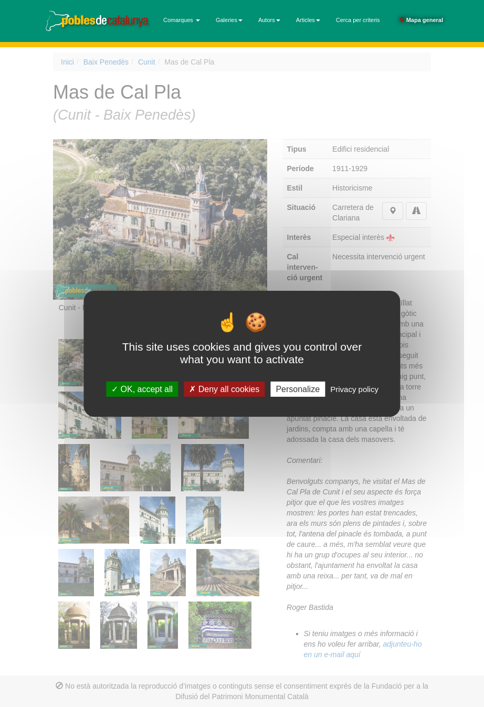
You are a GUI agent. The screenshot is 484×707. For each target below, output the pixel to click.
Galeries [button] (229, 20)
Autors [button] (269, 20)
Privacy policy (354, 388)
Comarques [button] (181, 20)
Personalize (298, 388)
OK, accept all (142, 388)
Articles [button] (308, 20)
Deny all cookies (224, 388)
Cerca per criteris (358, 20)
